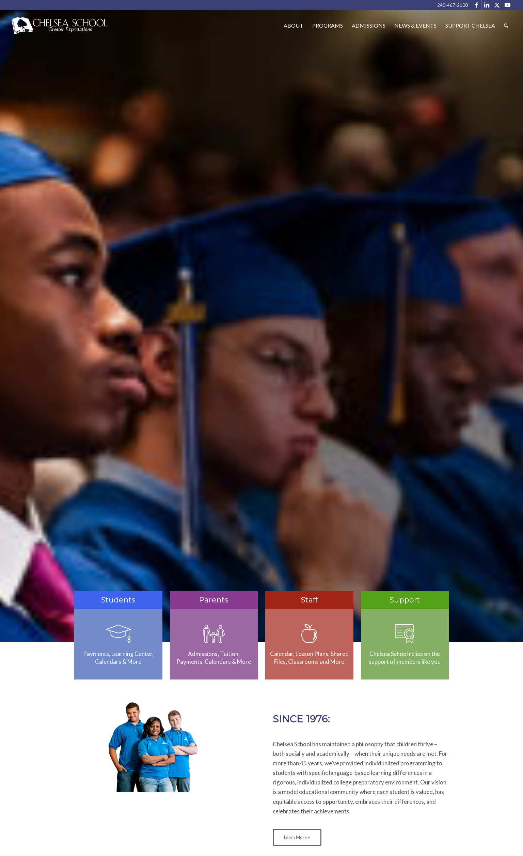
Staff (309, 600)
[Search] (506, 26)
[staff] (309, 634)
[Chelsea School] (60, 31)
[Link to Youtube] (507, 5)
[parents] (213, 634)
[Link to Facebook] (476, 5)
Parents (213, 600)
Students (118, 600)
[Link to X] (497, 5)
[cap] (118, 634)
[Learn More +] (297, 837)
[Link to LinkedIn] (487, 5)
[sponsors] (404, 634)
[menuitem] (293, 26)
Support (405, 600)
